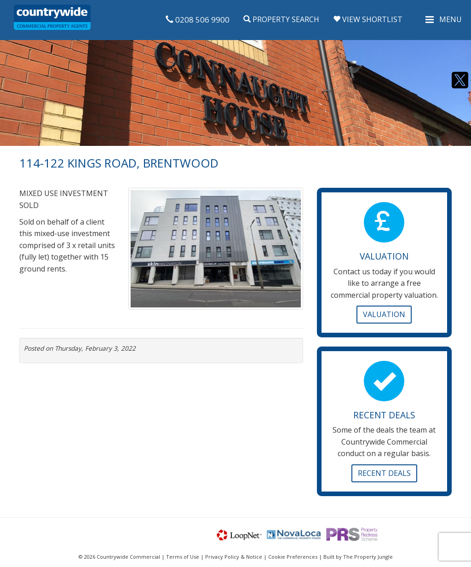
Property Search (281, 19)
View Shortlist (367, 19)
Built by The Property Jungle (358, 556)
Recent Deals (384, 473)
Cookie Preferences (292, 556)
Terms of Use (182, 556)
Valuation (384, 314)
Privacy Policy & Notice (233, 556)
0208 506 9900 (198, 19)
